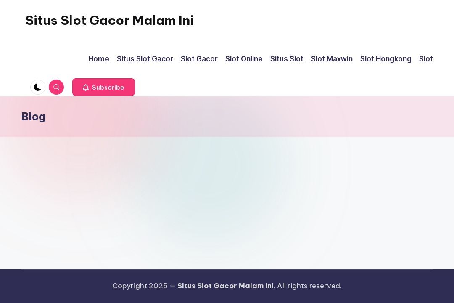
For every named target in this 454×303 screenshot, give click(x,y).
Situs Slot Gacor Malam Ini (109, 20)
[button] (103, 87)
